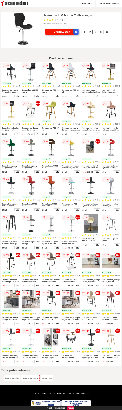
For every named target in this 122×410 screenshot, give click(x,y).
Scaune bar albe (12, 378)
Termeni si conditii (40, 393)
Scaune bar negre (30, 378)
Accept (71, 408)
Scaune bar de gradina (109, 3)
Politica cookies (82, 393)
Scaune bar (87, 3)
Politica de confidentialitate (62, 393)
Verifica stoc (66, 32)
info (17, 96)
